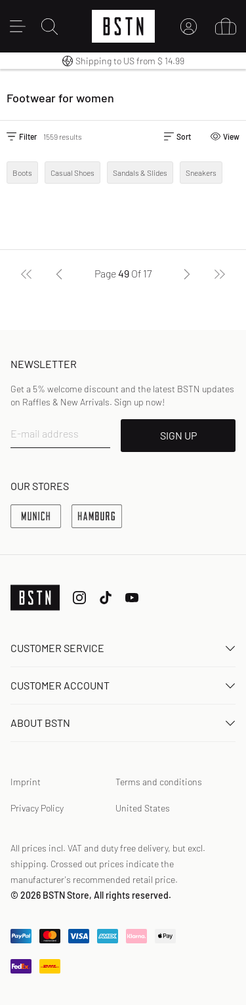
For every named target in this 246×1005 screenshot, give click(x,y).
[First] (26, 273)
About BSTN (123, 722)
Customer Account (123, 685)
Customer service (123, 648)
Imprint (25, 781)
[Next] (187, 273)
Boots (22, 172)
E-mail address (44, 433)
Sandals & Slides (140, 172)
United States (142, 807)
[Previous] (59, 273)
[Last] (220, 273)
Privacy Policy (37, 807)
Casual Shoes (72, 172)
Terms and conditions (158, 781)
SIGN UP (178, 435)
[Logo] (123, 26)
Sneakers (201, 172)
